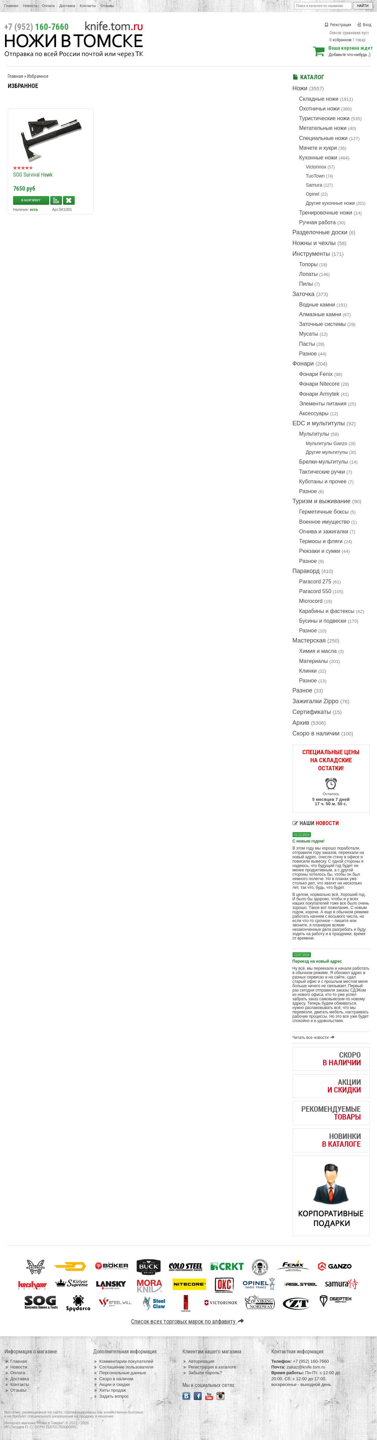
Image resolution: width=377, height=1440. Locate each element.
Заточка (304, 294)
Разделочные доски (320, 232)
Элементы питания (323, 403)
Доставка (67, 6)
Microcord (311, 601)
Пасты (307, 344)
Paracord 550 (315, 591)
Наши (316, 823)
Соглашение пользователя (123, 1367)
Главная (11, 6)
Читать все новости (314, 1037)
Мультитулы (314, 434)
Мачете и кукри (318, 148)
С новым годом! (309, 841)
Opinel (312, 194)
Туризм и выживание (322, 501)
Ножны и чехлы (314, 243)
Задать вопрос (111, 1396)
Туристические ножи (324, 118)
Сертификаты (312, 712)
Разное (308, 353)
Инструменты (311, 253)
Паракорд (306, 571)
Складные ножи (318, 99)
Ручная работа (317, 222)
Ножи (300, 88)
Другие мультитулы (327, 452)
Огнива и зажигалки (324, 531)
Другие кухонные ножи (330, 203)
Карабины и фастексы (327, 611)
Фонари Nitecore (319, 384)
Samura (314, 185)
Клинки (308, 671)
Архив (301, 722)
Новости (30, 6)
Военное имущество (324, 522)
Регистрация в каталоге (209, 1367)
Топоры (308, 264)
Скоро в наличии (316, 733)
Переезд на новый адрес (317, 961)
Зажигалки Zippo (316, 701)
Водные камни (317, 304)
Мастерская (309, 640)
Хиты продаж (109, 1390)
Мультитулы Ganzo (327, 443)
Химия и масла (318, 651)
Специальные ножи (323, 138)
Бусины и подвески (323, 621)
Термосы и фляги (320, 541)
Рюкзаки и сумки (319, 551)
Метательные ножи (323, 128)
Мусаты (308, 334)
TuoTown (315, 176)
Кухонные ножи (318, 157)
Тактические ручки (322, 472)
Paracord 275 (315, 581)
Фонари (303, 363)
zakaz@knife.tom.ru (306, 1367)
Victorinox (316, 167)
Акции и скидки (111, 1384)
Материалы (313, 661)
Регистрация (337, 24)
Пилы (306, 284)
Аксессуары (314, 413)
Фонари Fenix (316, 374)
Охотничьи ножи (319, 108)
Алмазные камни (320, 314)
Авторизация (198, 1361)
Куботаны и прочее (323, 481)
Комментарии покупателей (123, 1361)
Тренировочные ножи (325, 212)
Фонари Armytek (319, 394)
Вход (364, 24)
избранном (342, 40)
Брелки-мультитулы (323, 462)
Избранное (38, 76)
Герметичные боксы (324, 512)
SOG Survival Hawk (33, 175)
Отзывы (107, 6)
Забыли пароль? (202, 1372)
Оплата (48, 6)
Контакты (88, 6)
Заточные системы (322, 324)
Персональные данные (119, 1372)
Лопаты (308, 274)
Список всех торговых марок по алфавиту (188, 1321)
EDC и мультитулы (319, 423)
